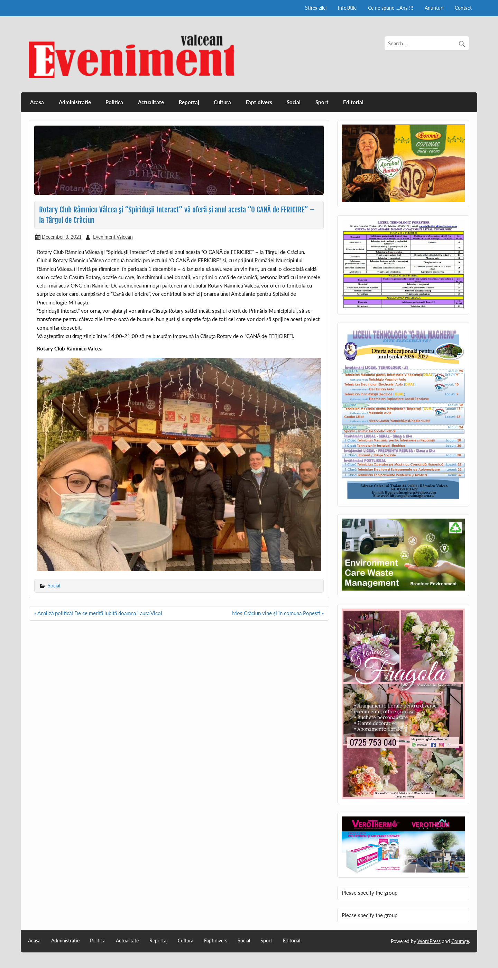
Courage (460, 941)
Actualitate (151, 102)
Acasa (37, 102)
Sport (322, 102)
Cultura (222, 102)
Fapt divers (259, 102)
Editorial (353, 102)
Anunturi (434, 8)
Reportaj (189, 102)
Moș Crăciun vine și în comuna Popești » (278, 613)
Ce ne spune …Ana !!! (390, 8)
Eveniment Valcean (113, 237)
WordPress (429, 941)
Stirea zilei (315, 8)
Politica (114, 102)
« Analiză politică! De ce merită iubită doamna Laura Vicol (98, 613)
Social (294, 102)
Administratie (75, 102)
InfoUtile (347, 8)
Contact (463, 8)
